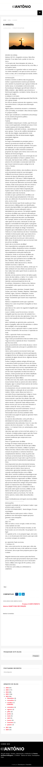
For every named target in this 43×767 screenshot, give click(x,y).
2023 (7, 694)
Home (4, 20)
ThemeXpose (21, 765)
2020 (7, 730)
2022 (7, 696)
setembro (10, 707)
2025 (7, 690)
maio (8, 716)
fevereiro (10, 723)
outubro (10, 703)
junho (9, 714)
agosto (9, 709)
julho (8, 712)
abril (8, 718)
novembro (10, 700)
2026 (7, 688)
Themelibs (28, 765)
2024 (7, 692)
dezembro (10, 698)
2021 (7, 727)
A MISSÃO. (10, 704)
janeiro (9, 725)
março (9, 720)
